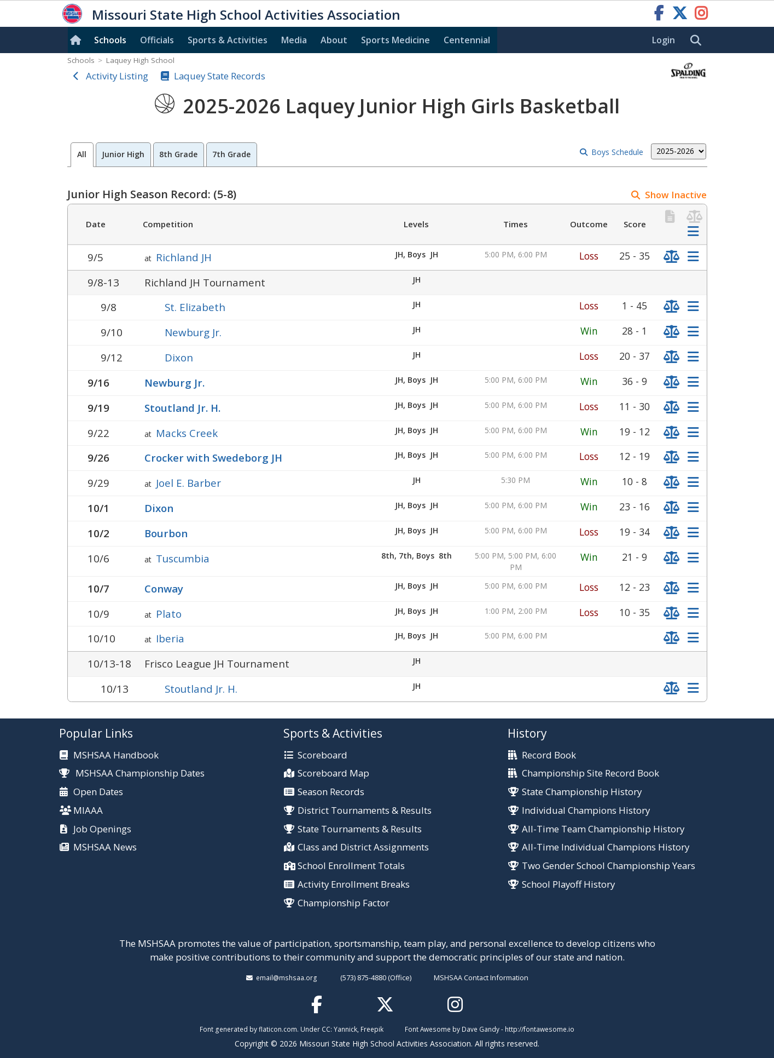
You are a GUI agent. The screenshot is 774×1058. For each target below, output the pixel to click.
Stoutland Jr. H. (182, 408)
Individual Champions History (586, 811)
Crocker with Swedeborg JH (213, 457)
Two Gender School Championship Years (608, 866)
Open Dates (98, 792)
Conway (163, 588)
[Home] (78, 40)
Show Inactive (676, 194)
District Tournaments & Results (365, 811)
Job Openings (102, 829)
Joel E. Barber (188, 483)
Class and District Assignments (363, 847)
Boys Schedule (617, 152)
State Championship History (582, 792)
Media (294, 40)
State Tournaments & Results (360, 829)
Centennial (467, 40)
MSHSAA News (105, 847)
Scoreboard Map (333, 773)
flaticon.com (278, 1029)
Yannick (345, 1029)
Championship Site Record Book (590, 773)
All (81, 154)
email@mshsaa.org (286, 977)
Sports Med (395, 40)
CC (326, 1029)
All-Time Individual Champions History (605, 847)
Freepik (371, 1029)
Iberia (170, 638)
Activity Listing (117, 76)
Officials (157, 40)
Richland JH (184, 257)
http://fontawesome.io (539, 1029)
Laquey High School (140, 60)
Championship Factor (343, 903)
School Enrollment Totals (351, 866)
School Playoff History (568, 884)
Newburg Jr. (193, 332)
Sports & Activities (227, 40)
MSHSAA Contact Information (481, 977)
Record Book (549, 755)
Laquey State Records (219, 76)
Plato (169, 613)
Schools (110, 40)
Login (663, 40)
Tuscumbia (182, 558)
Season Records (331, 792)
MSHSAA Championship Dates (132, 773)
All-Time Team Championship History (603, 829)
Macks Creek (187, 433)
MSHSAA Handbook (116, 755)
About (334, 40)
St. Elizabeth (195, 307)
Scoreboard (322, 755)
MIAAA (88, 811)
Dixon (179, 357)
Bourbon (166, 533)
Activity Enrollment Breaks (354, 884)
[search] (698, 40)
